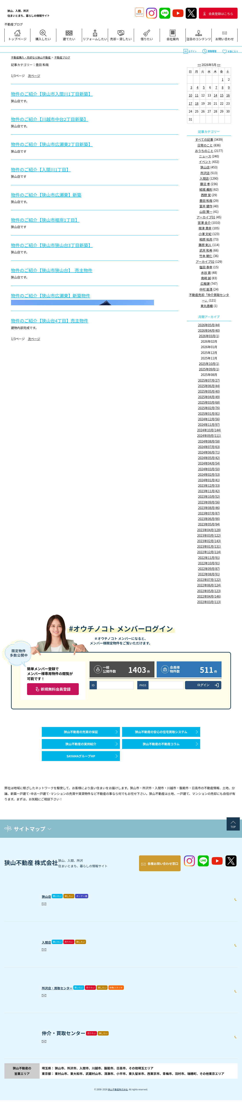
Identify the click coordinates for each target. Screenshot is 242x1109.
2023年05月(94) (209, 524)
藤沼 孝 (205, 184)
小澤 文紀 (204, 234)
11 (196, 95)
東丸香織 (207, 306)
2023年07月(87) (209, 513)
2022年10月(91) (209, 563)
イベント (205, 161)
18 (196, 103)
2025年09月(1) (209, 369)
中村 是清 (205, 289)
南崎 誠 (206, 278)
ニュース (205, 156)
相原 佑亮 (205, 239)
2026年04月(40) (209, 330)
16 (228, 95)
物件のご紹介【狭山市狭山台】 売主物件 (60, 270)
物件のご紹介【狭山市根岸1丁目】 (52, 219)
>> (219, 64)
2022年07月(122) (209, 579)
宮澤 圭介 (204, 222)
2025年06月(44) (209, 386)
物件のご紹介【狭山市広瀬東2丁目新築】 (60, 144)
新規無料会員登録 (56, 689)
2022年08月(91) (209, 574)
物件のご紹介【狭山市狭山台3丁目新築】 (60, 245)
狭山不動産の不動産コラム (161, 750)
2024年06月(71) (209, 452)
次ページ (34, 75)
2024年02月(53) (209, 474)
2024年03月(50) (209, 469)
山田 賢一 (205, 211)
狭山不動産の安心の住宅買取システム (161, 734)
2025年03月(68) (209, 402)
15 (222, 95)
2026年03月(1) (209, 336)
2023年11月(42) (209, 491)
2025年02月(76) (209, 408)
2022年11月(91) (209, 557)
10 (190, 95)
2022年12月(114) (209, 552)
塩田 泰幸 (205, 267)
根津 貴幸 (204, 228)
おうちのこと (204, 150)
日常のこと (205, 145)
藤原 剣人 (204, 245)
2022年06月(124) (209, 585)
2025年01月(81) (209, 413)
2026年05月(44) (209, 325)
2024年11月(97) (209, 424)
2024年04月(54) (209, 463)
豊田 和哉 (205, 200)
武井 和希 (205, 250)
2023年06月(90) (209, 518)
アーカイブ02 (205, 261)
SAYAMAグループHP (80, 767)
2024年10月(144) (209, 430)
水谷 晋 (206, 272)
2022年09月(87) (209, 568)
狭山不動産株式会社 (118, 1098)
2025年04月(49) (209, 397)
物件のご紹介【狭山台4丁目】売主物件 (57, 320)
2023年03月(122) (209, 535)
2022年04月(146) (209, 596)
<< (199, 64)
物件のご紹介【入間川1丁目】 (46, 169)
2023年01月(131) (209, 546)
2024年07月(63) (209, 447)
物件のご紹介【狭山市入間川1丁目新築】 (60, 93)
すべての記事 (204, 139)
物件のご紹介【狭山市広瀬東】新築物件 (58, 295)
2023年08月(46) (209, 507)
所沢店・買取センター (66, 995)
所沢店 (205, 173)
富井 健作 (205, 206)
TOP (233, 840)
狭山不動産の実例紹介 (81, 750)
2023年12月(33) (209, 485)
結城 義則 (205, 189)
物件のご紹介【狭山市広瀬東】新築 (53, 194)
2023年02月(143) (209, 541)
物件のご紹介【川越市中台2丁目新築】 (57, 119)
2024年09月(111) (209, 435)
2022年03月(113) (209, 602)
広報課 (205, 283)
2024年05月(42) (209, 458)
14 (215, 95)
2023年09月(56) (209, 502)
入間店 (204, 178)
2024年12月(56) (209, 419)
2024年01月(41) (209, 480)
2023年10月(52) (209, 496)
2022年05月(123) (209, 591)
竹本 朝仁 (205, 256)
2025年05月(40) (209, 391)
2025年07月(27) (209, 380)
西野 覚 (206, 195)
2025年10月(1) (209, 363)
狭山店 (205, 167)
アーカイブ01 (206, 217)
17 (190, 103)
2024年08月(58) (209, 441)
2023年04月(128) (209, 530)
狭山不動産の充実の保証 (81, 734)
